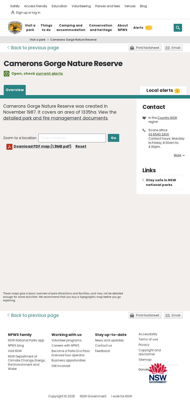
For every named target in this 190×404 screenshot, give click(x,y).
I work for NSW (121, 396)
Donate (144, 369)
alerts (163, 90)
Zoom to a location (19, 137)
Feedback (102, 351)
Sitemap (145, 359)
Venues (130, 6)
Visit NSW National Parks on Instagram (23, 396)
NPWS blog (16, 345)
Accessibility (148, 334)
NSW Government (93, 396)
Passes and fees (107, 6)
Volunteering (81, 6)
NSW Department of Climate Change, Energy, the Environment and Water (26, 362)
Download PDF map (42, 146)
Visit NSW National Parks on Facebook (12, 396)
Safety (15, 6)
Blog (143, 6)
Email (176, 47)
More (179, 155)
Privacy (144, 345)
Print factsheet (147, 47)
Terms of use (148, 339)
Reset (80, 146)
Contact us (103, 345)
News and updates (109, 340)
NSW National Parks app (26, 340)
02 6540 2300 (158, 134)
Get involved (60, 366)
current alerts (49, 73)
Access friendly (35, 6)
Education (59, 6)
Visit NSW (15, 351)
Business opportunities (68, 360)
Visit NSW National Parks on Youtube (33, 396)
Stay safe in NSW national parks (161, 182)
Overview (15, 89)
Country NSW (167, 118)
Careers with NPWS (65, 345)
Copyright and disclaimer (150, 352)
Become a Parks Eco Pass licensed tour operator (70, 353)
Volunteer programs (66, 340)
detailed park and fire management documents (55, 118)
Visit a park (37, 40)
